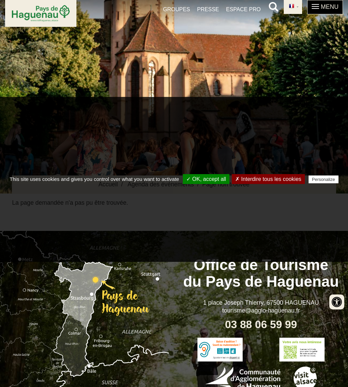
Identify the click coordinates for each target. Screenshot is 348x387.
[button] (325, 7)
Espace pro (243, 9)
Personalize (323, 179)
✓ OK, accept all (206, 179)
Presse (208, 9)
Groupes (176, 9)
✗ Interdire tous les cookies (268, 179)
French (291, 6)
